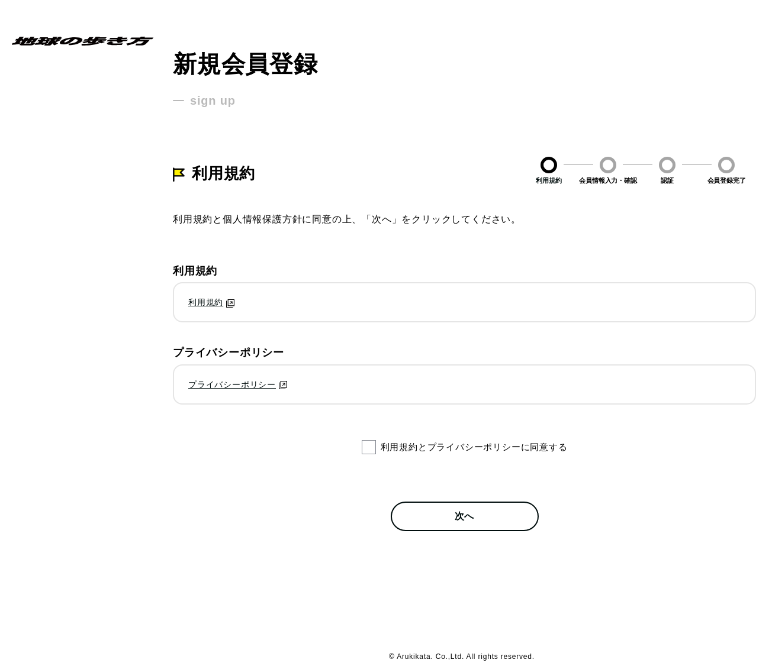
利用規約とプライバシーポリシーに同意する (474, 447)
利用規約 (205, 302)
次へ (465, 516)
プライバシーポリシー (232, 384)
